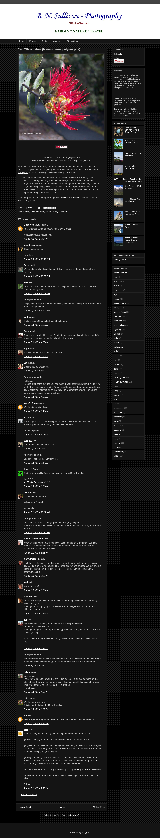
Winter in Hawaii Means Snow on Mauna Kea (131, 240)
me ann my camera (33, 539)
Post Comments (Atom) (68, 815)
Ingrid (27, 348)
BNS (26, 729)
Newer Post (24, 807)
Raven (27, 265)
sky (115, 438)
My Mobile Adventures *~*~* (37, 482)
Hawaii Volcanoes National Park (79, 198)
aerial (116, 338)
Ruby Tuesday (60, 212)
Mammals (57, 41)
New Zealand (119, 316)
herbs (116, 399)
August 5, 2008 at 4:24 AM (36, 371)
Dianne (27, 492)
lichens (94, 760)
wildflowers (118, 452)
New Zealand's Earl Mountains (133, 187)
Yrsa (26, 282)
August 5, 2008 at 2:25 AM (36, 325)
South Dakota (119, 325)
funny (116, 391)
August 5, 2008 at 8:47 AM (36, 463)
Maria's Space (31, 403)
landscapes (118, 408)
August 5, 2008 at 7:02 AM (36, 434)
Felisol (27, 672)
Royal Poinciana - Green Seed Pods (132, 141)
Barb (26, 317)
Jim (25, 619)
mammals (118, 417)
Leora (27, 363)
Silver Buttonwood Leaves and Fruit (132, 213)
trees (116, 447)
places (116, 425)
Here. (31, 255)
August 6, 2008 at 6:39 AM (36, 613)
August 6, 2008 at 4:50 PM (36, 692)
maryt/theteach (31, 559)
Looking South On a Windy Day (133, 154)
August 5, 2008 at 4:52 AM (36, 397)
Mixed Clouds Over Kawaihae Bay (132, 200)
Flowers (32, 41)
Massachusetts (120, 303)
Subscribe (118, 54)
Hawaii (49, 212)
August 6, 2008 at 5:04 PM (36, 709)
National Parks (120, 312)
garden (117, 395)
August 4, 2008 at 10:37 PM (37, 276)
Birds (44, 41)
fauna (116, 369)
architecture (118, 347)
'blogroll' (117, 277)
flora (27, 212)
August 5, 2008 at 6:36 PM (36, 553)
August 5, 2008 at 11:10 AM (37, 532)
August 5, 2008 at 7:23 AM (36, 449)
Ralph (27, 417)
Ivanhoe (28, 596)
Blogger (85, 832)
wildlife (116, 456)
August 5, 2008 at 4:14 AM (36, 356)
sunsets (117, 443)
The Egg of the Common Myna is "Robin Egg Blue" (132, 130)
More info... (129, 88)
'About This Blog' (120, 273)
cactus (116, 356)
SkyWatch (118, 321)
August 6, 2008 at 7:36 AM (36, 648)
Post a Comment (29, 794)
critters (116, 364)
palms (116, 421)
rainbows (117, 430)
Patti (26, 698)
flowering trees (37, 212)
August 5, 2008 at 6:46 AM (36, 411)
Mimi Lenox (29, 245)
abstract (117, 334)
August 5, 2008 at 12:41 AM (37, 311)
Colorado (117, 290)
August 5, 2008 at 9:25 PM (36, 576)
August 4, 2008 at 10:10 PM (37, 259)
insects (117, 404)
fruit (115, 386)
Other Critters (73, 41)
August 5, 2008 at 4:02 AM (36, 342)
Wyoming (117, 329)
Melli (26, 582)
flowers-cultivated (121, 382)
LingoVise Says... (32, 225)
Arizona (117, 281)
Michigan (117, 308)
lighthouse (118, 412)
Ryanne (27, 331)
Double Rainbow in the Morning (132, 167)
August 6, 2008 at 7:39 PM (36, 723)
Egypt (116, 295)
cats (115, 360)
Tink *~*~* (29, 469)
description (23, 172)
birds (116, 351)
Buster (116, 286)
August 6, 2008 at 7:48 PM (36, 788)
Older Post (99, 807)
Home (21, 41)
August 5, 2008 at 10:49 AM (37, 512)
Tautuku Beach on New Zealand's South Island (132, 180)
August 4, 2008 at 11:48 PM (37, 293)
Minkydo (28, 440)
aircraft (116, 343)
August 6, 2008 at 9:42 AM (36, 666)
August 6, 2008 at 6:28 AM (36, 590)
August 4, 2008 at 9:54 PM (36, 239)
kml (25, 715)
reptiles (117, 434)
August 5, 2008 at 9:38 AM (36, 486)
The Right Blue (81, 769)
